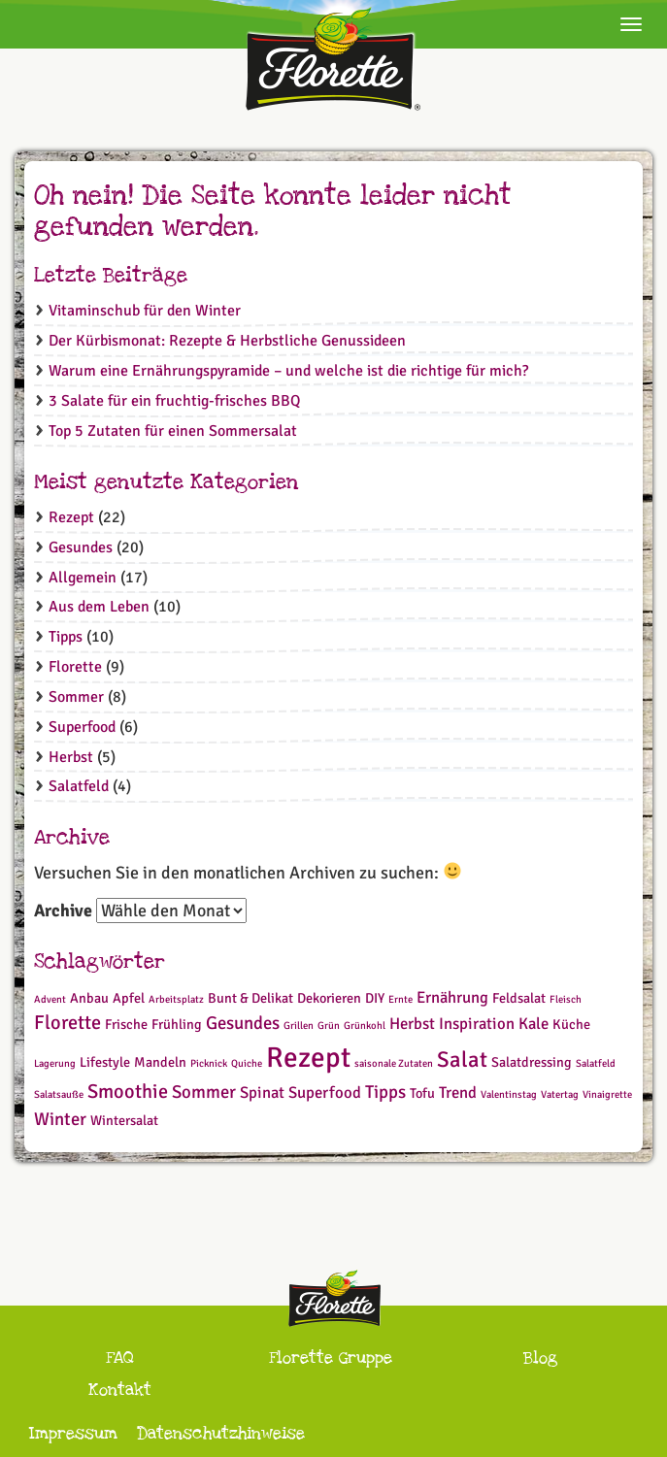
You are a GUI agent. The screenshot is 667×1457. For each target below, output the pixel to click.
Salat (462, 1060)
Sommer (76, 697)
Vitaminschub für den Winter (145, 310)
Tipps (66, 636)
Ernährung (452, 997)
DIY (374, 998)
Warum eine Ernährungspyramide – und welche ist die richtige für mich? (288, 371)
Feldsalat (519, 998)
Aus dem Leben (99, 606)
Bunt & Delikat (250, 998)
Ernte (400, 999)
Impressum (73, 1433)
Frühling (176, 1024)
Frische (126, 1024)
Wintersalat (124, 1120)
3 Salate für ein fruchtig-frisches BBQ (174, 401)
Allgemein (83, 577)
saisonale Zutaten (393, 1063)
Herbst (71, 757)
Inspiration (477, 1023)
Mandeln (160, 1062)
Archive (63, 910)
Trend (458, 1092)
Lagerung (55, 1063)
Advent (50, 999)
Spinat (262, 1092)
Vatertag (560, 1094)
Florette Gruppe (330, 1357)
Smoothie (127, 1091)
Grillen (298, 1025)
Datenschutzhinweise (221, 1433)
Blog (540, 1357)
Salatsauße (58, 1094)
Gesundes (81, 547)
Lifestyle (105, 1062)
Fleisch (566, 999)
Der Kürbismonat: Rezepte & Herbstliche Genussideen (227, 340)
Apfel (129, 998)
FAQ (120, 1357)
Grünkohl (364, 1025)
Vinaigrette (607, 1094)
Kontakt (119, 1389)
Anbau (89, 998)
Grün (328, 1025)
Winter (60, 1119)
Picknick (208, 1063)
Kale (533, 1023)
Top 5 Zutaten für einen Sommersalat (173, 431)
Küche (571, 1024)
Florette (75, 667)
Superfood (82, 727)
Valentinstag (509, 1094)
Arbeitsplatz (176, 999)
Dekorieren (329, 998)
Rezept (71, 517)
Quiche (246, 1063)
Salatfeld (79, 786)
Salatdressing (531, 1062)
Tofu (422, 1093)
